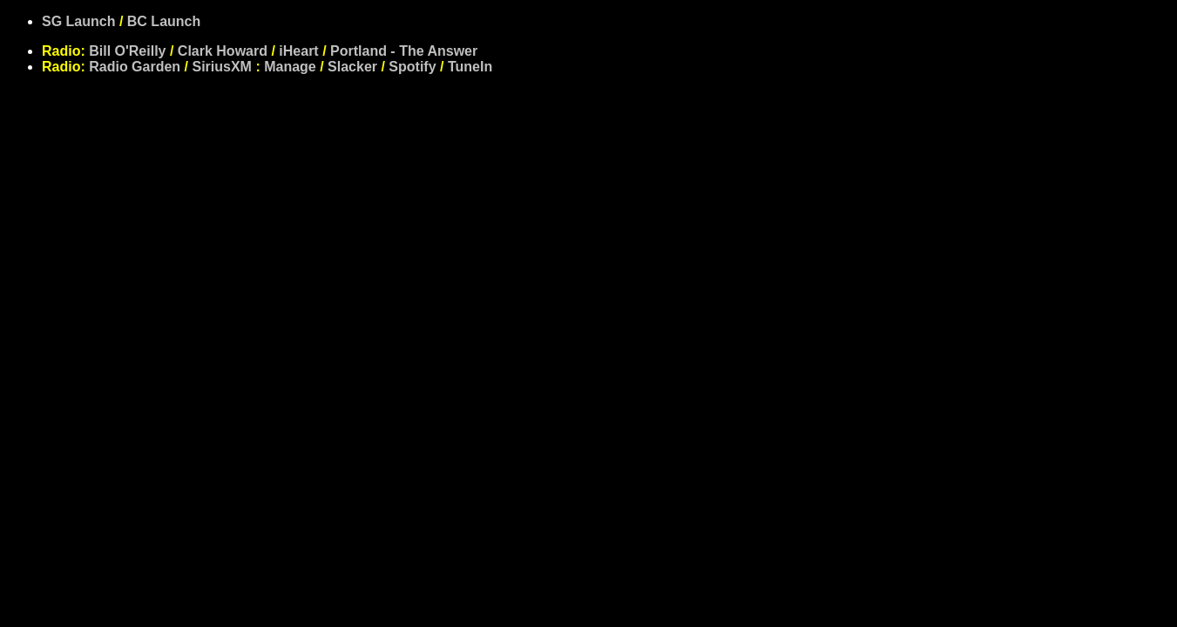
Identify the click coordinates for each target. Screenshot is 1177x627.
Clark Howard (222, 51)
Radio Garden (134, 66)
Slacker (352, 66)
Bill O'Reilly (127, 51)
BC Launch (163, 21)
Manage (290, 66)
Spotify (412, 66)
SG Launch (78, 21)
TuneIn (470, 66)
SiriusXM (221, 66)
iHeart (298, 51)
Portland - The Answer (403, 51)
